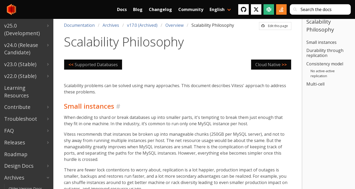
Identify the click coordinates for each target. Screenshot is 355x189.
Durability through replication (324, 53)
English (217, 9)
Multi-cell (315, 84)
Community (190, 9)
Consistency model (324, 64)
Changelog (160, 9)
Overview (174, 25)
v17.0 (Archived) (142, 25)
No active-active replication (323, 73)
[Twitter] (256, 9)
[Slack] (268, 9)
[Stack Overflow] (281, 9)
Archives (111, 25)
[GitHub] (243, 9)
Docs (122, 9)
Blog (138, 9)
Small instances (321, 42)
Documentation (79, 25)
